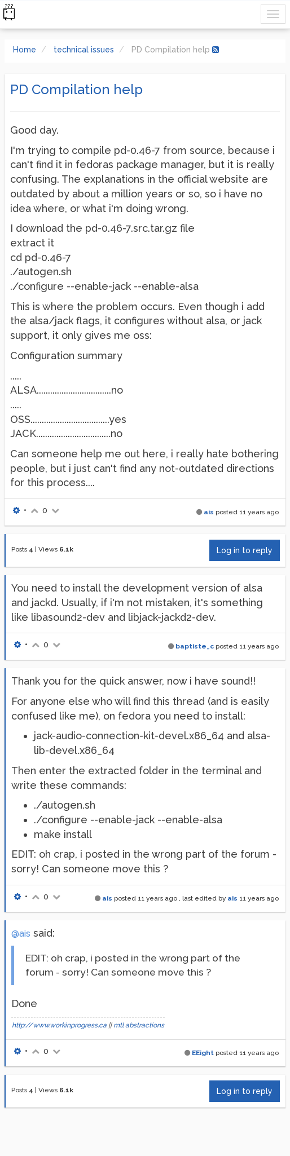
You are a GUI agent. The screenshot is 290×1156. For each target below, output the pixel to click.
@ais (20, 933)
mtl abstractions (138, 1025)
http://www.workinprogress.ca (59, 1025)
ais (209, 512)
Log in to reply (245, 550)
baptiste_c (194, 646)
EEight (203, 1053)
